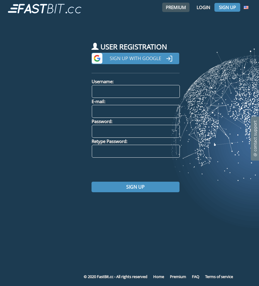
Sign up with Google (141, 58)
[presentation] (136, 169)
